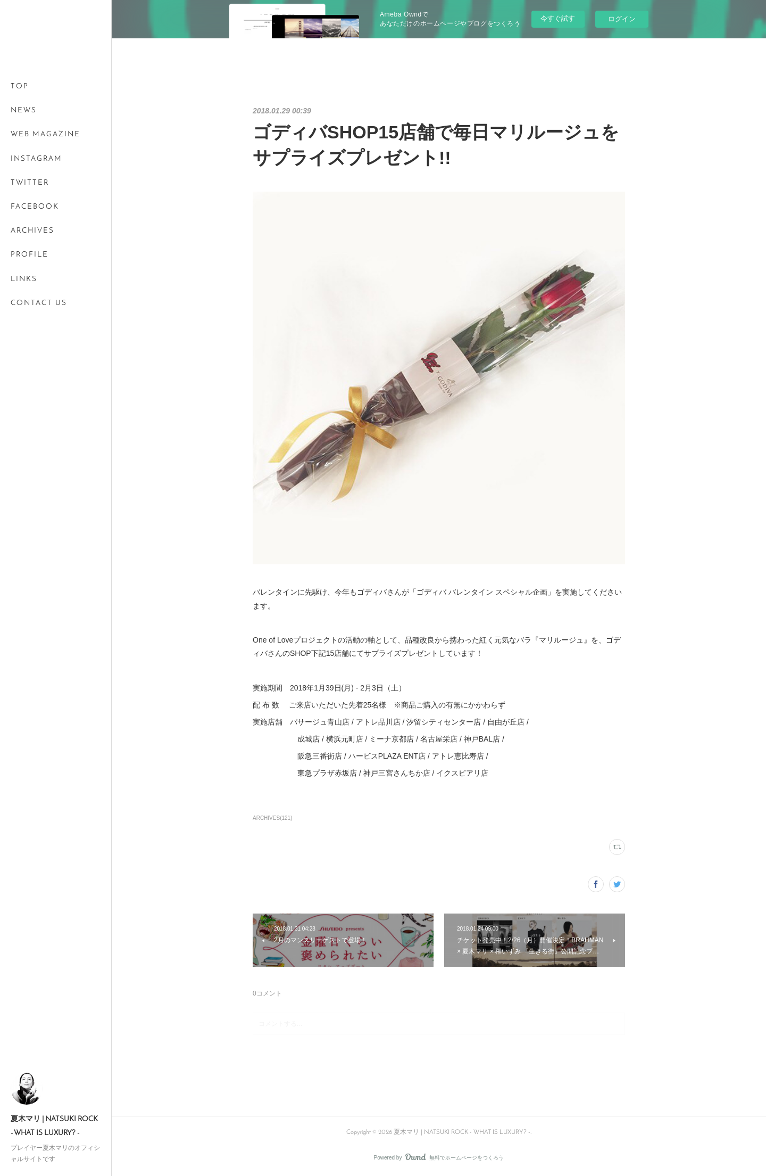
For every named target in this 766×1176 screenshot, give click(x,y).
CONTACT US (39, 303)
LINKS (24, 279)
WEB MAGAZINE (45, 134)
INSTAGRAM (36, 159)
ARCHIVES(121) (273, 818)
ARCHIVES (32, 231)
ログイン (622, 19)
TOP (20, 87)
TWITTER (30, 183)
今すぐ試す (557, 18)
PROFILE (29, 255)
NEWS (24, 110)
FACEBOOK (35, 207)
